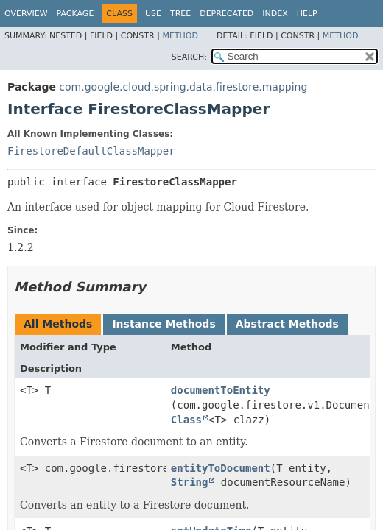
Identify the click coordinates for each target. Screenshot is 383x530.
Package (75, 13)
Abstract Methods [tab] (287, 324)
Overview (26, 13)
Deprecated (226, 13)
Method (180, 35)
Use (153, 13)
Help (307, 13)
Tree (180, 13)
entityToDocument (220, 468)
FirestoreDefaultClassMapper (91, 151)
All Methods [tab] (58, 324)
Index (274, 13)
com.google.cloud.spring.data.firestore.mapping (183, 87)
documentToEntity (220, 390)
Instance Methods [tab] (163, 324)
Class (186, 419)
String (189, 482)
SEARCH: (189, 57)
